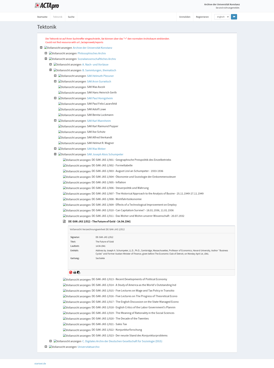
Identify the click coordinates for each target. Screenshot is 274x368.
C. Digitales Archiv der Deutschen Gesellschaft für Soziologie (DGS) (122, 341)
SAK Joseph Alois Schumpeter (105, 154)
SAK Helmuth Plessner (100, 76)
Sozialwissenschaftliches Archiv (97, 59)
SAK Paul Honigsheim (100, 98)
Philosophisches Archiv (92, 53)
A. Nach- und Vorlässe (95, 64)
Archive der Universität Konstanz (92, 48)
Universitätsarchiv (88, 347)
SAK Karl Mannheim (99, 121)
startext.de (40, 363)
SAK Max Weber (96, 149)
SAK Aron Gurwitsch (99, 81)
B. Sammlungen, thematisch (99, 70)
